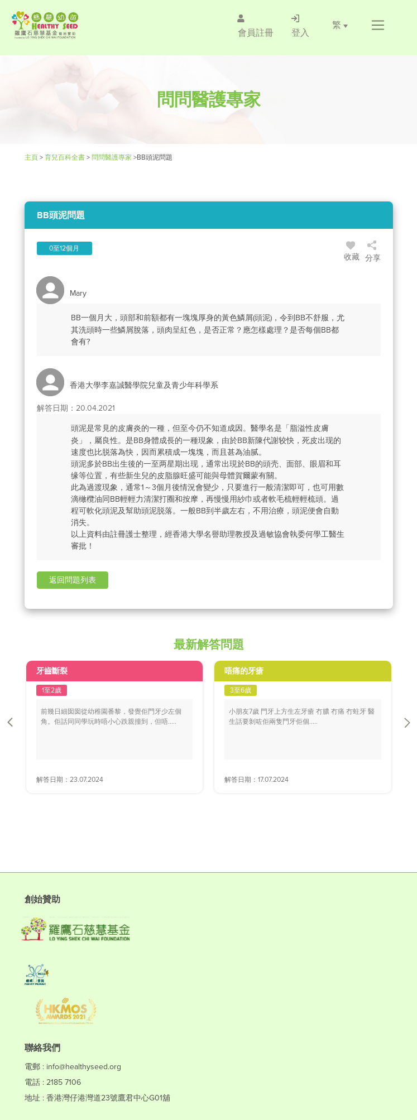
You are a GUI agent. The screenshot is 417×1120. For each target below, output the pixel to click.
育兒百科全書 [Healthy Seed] (65, 157)
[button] (378, 25)
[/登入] (300, 25)
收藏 (352, 252)
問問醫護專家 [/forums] (112, 157)
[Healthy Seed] (76, 25)
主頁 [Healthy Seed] (32, 157)
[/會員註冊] (255, 25)
